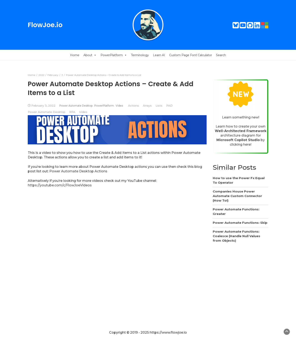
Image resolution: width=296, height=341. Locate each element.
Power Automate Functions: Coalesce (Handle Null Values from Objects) (236, 236)
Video (119, 105)
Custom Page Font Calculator (190, 55)
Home (74, 55)
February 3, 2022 (43, 105)
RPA (72, 112)
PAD (169, 105)
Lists (159, 105)
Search (221, 55)
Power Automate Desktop (75, 105)
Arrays (147, 105)
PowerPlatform (114, 55)
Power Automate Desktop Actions (78, 171)
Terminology (140, 55)
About (89, 55)
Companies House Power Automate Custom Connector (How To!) (237, 195)
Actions (133, 105)
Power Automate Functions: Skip (240, 223)
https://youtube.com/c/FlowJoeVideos (60, 185)
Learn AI (159, 55)
